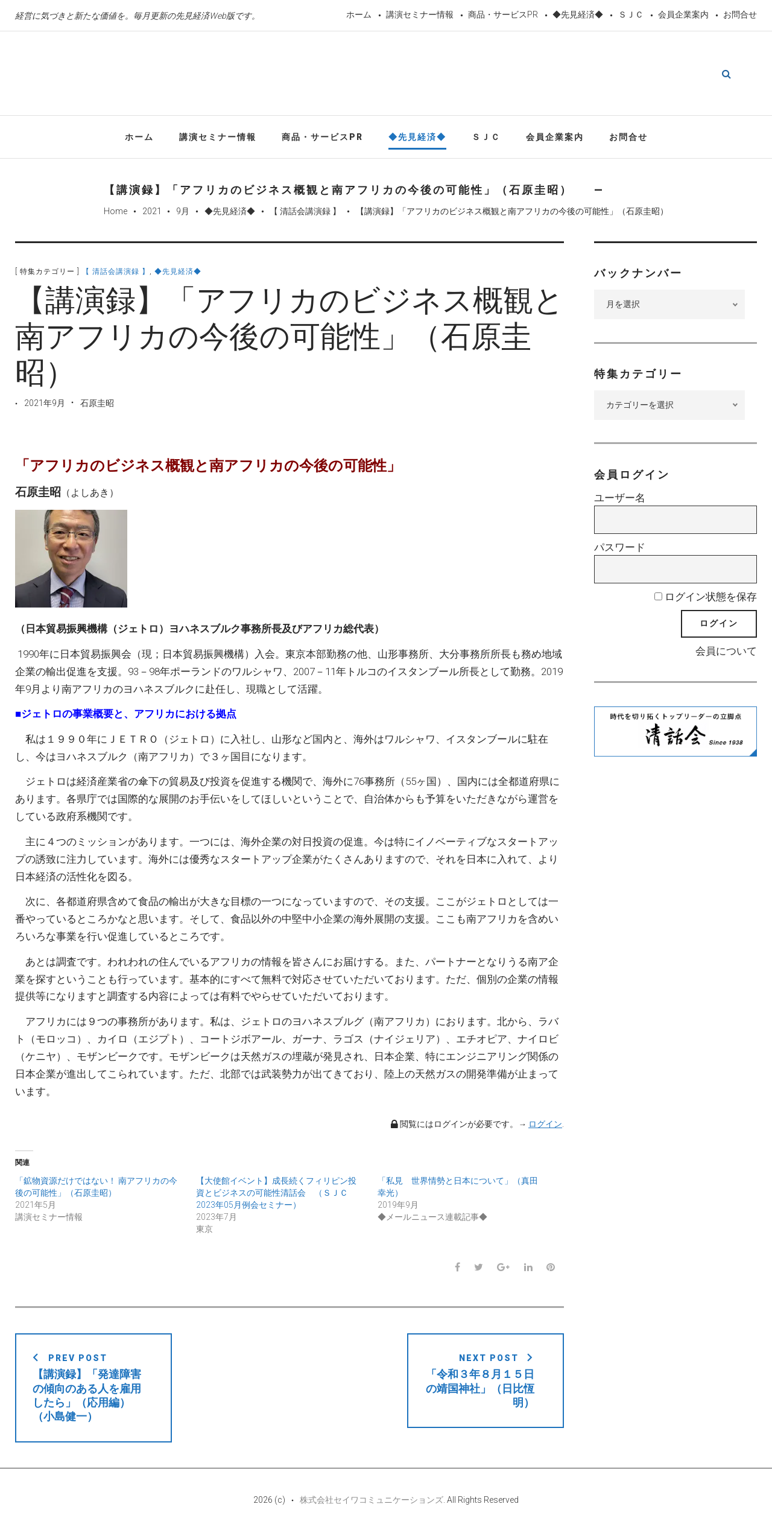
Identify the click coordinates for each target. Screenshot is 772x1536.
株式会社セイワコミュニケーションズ (371, 1501)
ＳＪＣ (631, 14)
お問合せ (740, 14)
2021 (152, 213)
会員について (726, 652)
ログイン (545, 1125)
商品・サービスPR (503, 14)
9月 (182, 213)
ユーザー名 (619, 499)
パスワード (619, 548)
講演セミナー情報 (420, 14)
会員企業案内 (683, 14)
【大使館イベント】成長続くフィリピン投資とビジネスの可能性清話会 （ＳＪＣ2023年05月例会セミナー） (276, 1194)
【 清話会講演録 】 (305, 213)
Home (115, 213)
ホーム (359, 14)
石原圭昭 (97, 404)
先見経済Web (386, 75)
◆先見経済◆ (577, 14)
